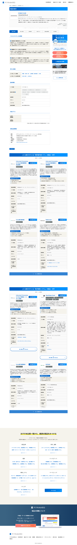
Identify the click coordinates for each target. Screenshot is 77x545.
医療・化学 (27, 73)
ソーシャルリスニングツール (47, 478)
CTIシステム (19, 492)
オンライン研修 (51, 450)
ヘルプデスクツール (26, 492)
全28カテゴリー (23, 480)
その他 (40, 73)
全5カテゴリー (23, 494)
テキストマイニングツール (59, 478)
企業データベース (15, 450)
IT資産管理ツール (14, 478)
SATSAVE (48, 364)
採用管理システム (54, 447)
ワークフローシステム (16, 447)
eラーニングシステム (45, 447)
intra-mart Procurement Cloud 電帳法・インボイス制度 (22, 296)
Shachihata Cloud (50, 295)
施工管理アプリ (32, 461)
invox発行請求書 (20, 219)
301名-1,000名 (24, 341)
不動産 (23, 73)
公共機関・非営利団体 (34, 73)
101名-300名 (24, 76)
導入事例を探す (48, 2)
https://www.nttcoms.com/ (21, 142)
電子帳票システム (20, 5)
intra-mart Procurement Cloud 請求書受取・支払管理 (22, 162)
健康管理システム (58, 450)
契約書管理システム (57, 461)
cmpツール (34, 478)
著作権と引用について (39, 537)
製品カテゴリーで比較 (57, 2)
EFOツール (58, 475)
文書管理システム (49, 461)
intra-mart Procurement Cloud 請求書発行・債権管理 (52, 162)
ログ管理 (20, 478)
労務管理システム (54, 463)
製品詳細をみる (32, 163)
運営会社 (11, 538)
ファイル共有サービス (32, 475)
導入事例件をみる (23, 348)
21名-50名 (55, 266)
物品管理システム (31, 463)
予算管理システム (32, 447)
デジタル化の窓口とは (13, 537)
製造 (20, 337)
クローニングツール (27, 478)
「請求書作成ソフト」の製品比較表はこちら (60, 53)
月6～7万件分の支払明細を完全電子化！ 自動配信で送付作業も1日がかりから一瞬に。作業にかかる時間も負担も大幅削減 (60, 72)
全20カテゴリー (53, 466)
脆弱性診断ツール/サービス (21, 475)
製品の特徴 (13, 31)
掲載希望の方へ (71, 2)
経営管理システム (24, 447)
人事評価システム (61, 447)
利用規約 (33, 537)
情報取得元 (65, 25)
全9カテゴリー (23, 452)
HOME (10, 5)
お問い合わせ (55, 537)
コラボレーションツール (31, 450)
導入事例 (55, 31)
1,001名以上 (29, 76)
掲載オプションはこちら (25, 525)
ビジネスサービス (55, 262)
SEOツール (64, 475)
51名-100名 (19, 341)
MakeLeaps (49, 219)
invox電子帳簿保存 (20, 364)
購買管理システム (62, 463)
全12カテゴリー (53, 452)
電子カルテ (18, 461)
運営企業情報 (47, 31)
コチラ (66, 27)
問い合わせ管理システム (45, 463)
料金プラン (38, 31)
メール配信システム (44, 475)
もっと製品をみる (38, 273)
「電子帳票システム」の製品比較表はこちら (60, 56)
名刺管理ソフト (17, 489)
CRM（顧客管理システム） (26, 489)
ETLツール (13, 475)
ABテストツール (52, 475)
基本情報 (30, 31)
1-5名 (53, 266)
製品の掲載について (61, 537)
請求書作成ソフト (15, 5)
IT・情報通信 (49, 262)
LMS (46, 450)
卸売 (59, 262)
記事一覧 (64, 2)
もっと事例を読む (59, 77)
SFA (32, 489)
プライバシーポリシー (47, 537)
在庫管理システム (23, 463)
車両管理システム (16, 463)
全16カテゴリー (53, 480)
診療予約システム (24, 461)
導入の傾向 (22, 31)
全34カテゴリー (23, 466)
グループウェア (22, 450)
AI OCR (13, 461)
